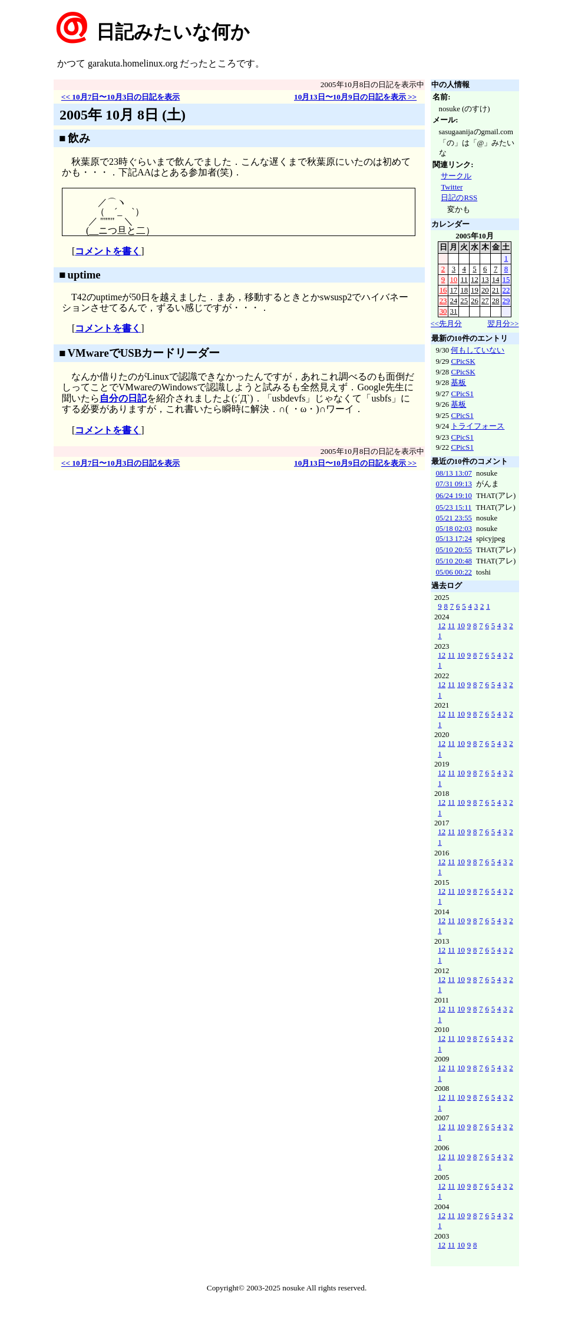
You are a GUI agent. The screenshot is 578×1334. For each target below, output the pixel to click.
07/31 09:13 (453, 484)
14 (496, 280)
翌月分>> (502, 324)
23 (443, 301)
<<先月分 (446, 324)
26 (474, 301)
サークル (456, 176)
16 (443, 290)
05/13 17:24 (453, 539)
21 (496, 290)
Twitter (452, 187)
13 (485, 280)
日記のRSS (459, 198)
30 (443, 311)
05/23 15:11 (453, 507)
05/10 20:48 (453, 561)
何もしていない (477, 350)
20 (485, 290)
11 (464, 280)
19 (474, 290)
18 (464, 290)
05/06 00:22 (453, 572)
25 (464, 301)
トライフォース (477, 426)
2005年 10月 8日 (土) (123, 114)
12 (474, 280)
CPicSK (463, 361)
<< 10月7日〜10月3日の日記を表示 (120, 96)
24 (453, 301)
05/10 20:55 (453, 550)
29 (506, 301)
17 (453, 290)
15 (506, 280)
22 (506, 290)
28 (496, 301)
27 (485, 301)
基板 (458, 383)
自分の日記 (123, 398)
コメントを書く (108, 251)
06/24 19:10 (453, 496)
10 (453, 280)
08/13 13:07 (453, 473)
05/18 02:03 (453, 529)
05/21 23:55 (453, 518)
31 (453, 311)
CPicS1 (462, 394)
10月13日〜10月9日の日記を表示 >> (355, 96)
